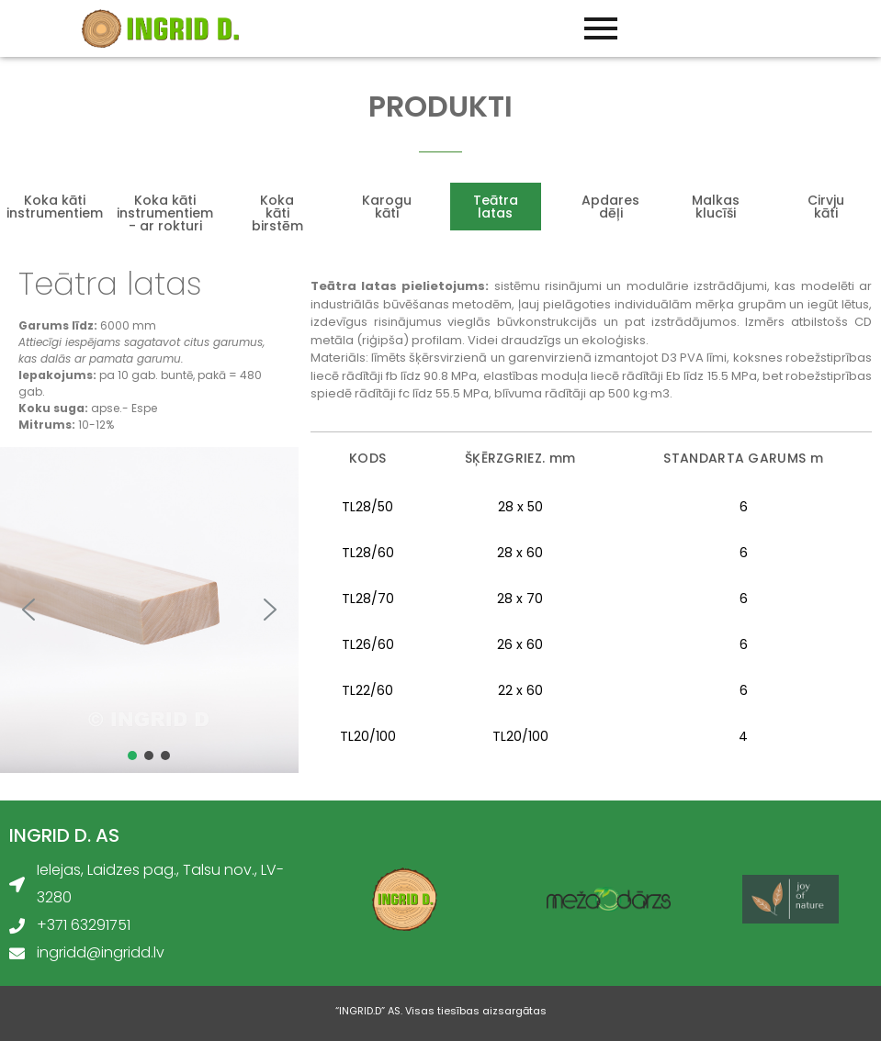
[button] (28, 609)
